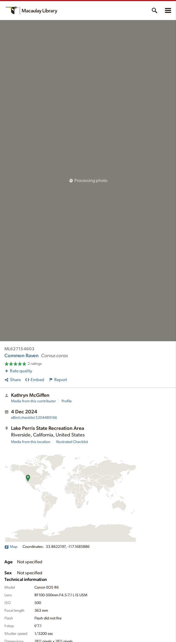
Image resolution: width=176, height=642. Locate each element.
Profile (66, 401)
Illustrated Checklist (72, 442)
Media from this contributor (33, 401)
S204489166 (34, 418)
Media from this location (30, 442)
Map (10, 547)
